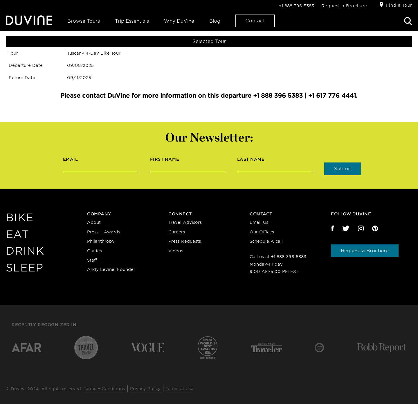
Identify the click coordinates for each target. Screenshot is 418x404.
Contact (255, 21)
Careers (176, 232)
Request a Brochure (344, 5)
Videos (175, 251)
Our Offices (262, 232)
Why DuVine (179, 21)
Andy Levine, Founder (111, 269)
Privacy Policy (145, 388)
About (94, 222)
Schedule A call (266, 241)
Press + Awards (103, 232)
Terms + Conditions (104, 388)
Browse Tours (83, 21)
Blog (214, 21)
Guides (94, 251)
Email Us (259, 222)
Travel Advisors (185, 222)
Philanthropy (101, 241)
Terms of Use (179, 388)
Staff (92, 260)
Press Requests (184, 241)
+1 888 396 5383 (296, 5)
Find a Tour (399, 5)
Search (408, 21)
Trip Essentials (132, 21)
